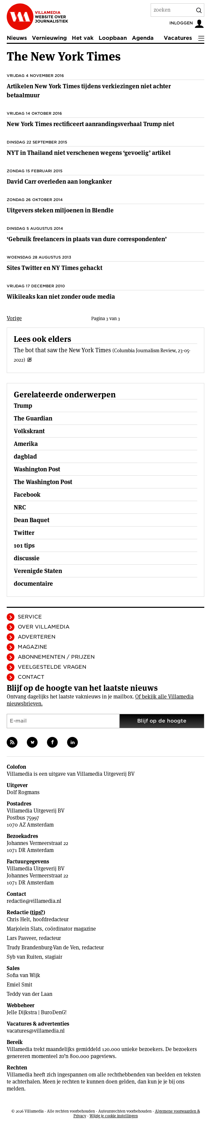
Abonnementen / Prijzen (56, 657)
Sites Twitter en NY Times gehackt (54, 268)
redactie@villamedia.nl (34, 901)
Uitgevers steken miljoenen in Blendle (60, 210)
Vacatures (178, 38)
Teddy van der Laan (29, 994)
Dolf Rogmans (23, 792)
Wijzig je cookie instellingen (114, 1115)
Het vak (83, 38)
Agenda (143, 38)
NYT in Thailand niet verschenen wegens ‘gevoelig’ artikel (89, 153)
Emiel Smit (19, 984)
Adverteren (36, 637)
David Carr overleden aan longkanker (59, 181)
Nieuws (17, 38)
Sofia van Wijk (23, 975)
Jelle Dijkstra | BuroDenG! (37, 1012)
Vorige (14, 318)
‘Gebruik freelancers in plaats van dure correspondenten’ (87, 239)
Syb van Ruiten (24, 956)
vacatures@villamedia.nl (36, 1030)
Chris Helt (18, 919)
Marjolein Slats (24, 928)
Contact (31, 677)
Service (30, 617)
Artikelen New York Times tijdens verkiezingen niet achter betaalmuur (89, 90)
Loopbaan (113, 38)
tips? (37, 912)
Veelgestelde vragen (52, 667)
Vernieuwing (49, 38)
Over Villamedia (43, 627)
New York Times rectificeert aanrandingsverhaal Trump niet (90, 124)
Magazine (32, 647)
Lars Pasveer (21, 938)
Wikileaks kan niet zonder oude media (61, 296)
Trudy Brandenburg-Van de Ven (43, 947)
